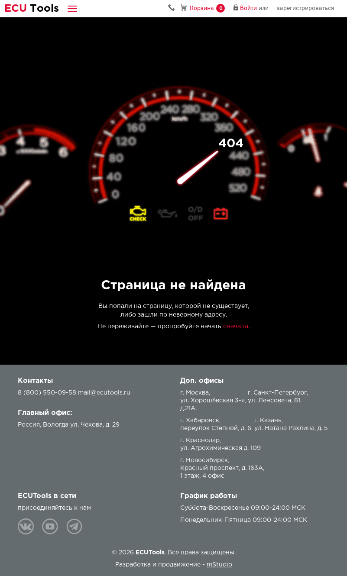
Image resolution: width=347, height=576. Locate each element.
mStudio (219, 564)
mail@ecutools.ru (104, 392)
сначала (235, 326)
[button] (72, 8)
